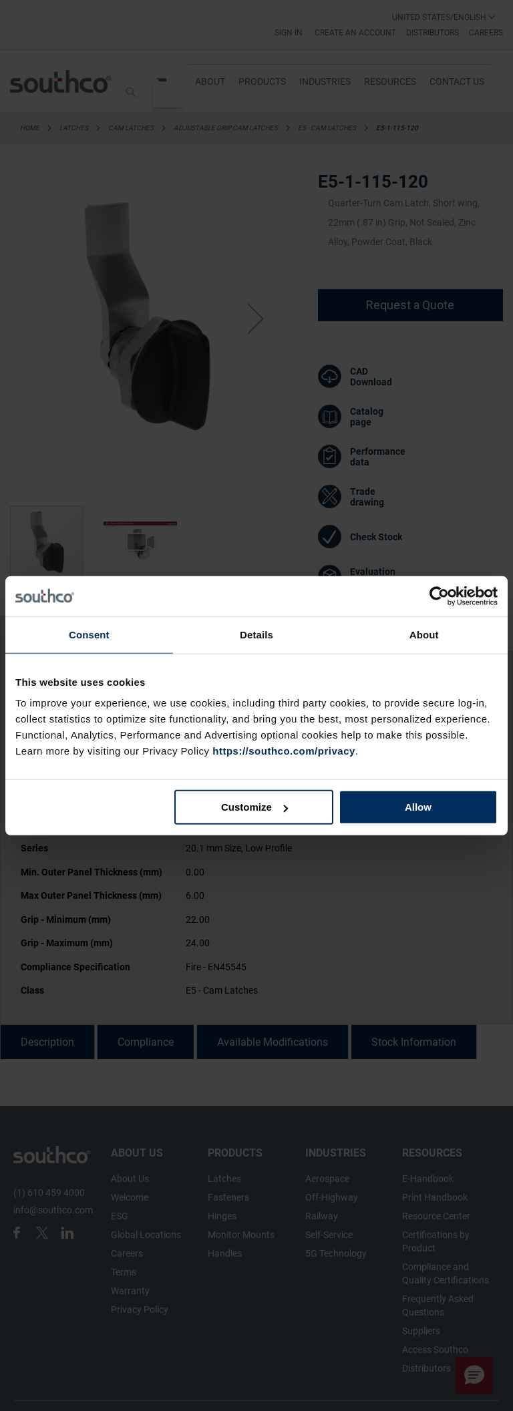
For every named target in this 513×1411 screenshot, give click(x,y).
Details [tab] (256, 634)
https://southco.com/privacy (283, 751)
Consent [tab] (89, 634)
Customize (254, 807)
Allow (418, 807)
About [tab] (424, 634)
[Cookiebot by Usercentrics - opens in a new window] (439, 596)
